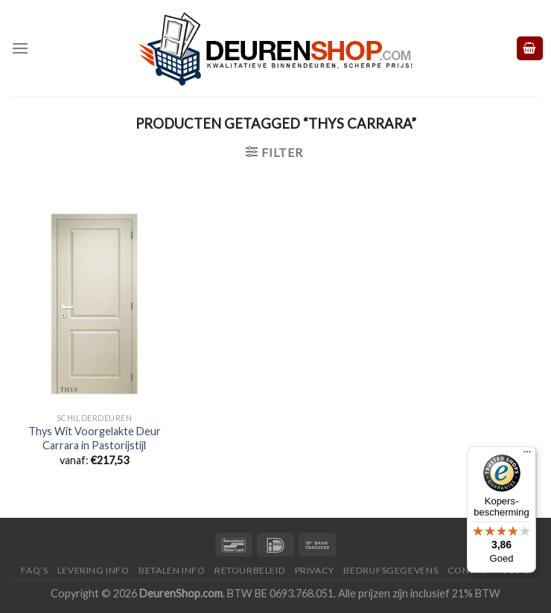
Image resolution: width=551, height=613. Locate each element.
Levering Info (93, 570)
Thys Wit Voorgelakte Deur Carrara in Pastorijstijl (94, 438)
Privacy (314, 570)
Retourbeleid (249, 570)
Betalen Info (171, 570)
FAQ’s (34, 570)
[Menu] (20, 48)
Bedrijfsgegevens (390, 570)
